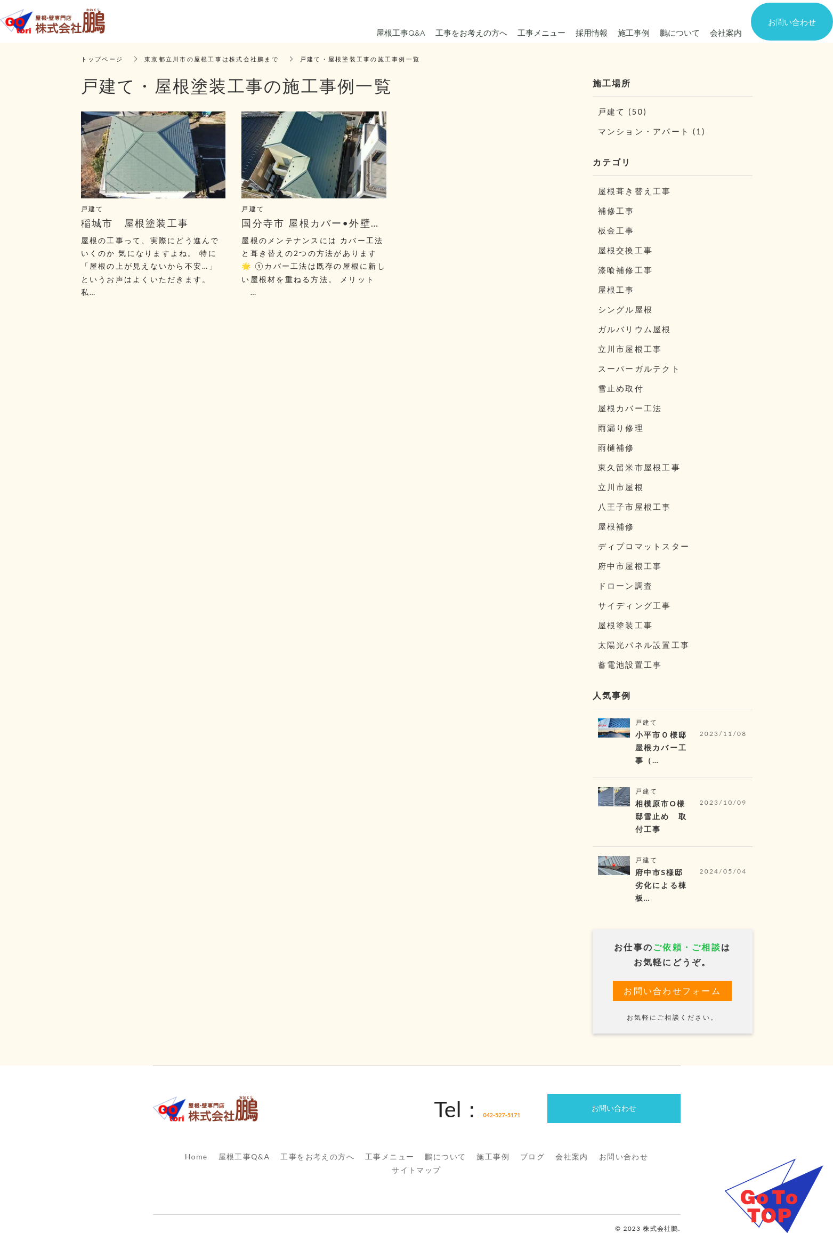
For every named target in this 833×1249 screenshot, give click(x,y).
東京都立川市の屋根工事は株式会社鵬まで (220, 59)
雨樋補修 (616, 447)
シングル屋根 (625, 309)
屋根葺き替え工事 (635, 191)
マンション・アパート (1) (652, 131)
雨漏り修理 (621, 428)
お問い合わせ (623, 1163)
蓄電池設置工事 (630, 664)
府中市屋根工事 (630, 566)
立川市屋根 (621, 487)
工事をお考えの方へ (317, 1163)
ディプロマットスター (644, 546)
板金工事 (616, 230)
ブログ (532, 1163)
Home (196, 1163)
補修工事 (616, 210)
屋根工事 (616, 289)
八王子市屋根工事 (635, 506)
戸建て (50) (622, 111)
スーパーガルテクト (639, 368)
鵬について (445, 1163)
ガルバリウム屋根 (635, 329)
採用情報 (592, 32)
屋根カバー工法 (630, 408)
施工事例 (492, 1163)
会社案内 (571, 1163)
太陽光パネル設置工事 (644, 645)
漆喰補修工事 (625, 270)
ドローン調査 (625, 585)
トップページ (104, 59)
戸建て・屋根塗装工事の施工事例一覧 (377, 59)
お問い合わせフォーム (672, 997)
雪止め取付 (621, 388)
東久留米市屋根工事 (639, 467)
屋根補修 (616, 526)
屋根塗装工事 (625, 625)
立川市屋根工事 (630, 349)
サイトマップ (416, 1177)
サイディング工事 (635, 605)
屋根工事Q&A (244, 1163)
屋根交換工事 (625, 250)
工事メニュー (389, 1163)
